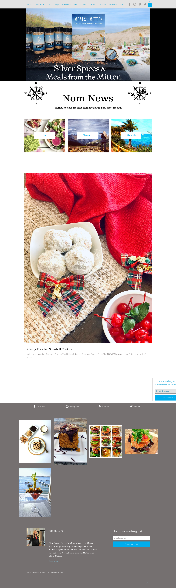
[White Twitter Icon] (131, 406)
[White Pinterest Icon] (99, 406)
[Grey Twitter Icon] (145, 4)
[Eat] (44, 135)
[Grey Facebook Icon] (129, 4)
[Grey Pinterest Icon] (139, 4)
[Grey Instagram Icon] (134, 4)
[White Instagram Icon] (67, 406)
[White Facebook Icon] (34, 406)
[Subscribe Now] (131, 544)
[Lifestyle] (131, 135)
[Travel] (87, 135)
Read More (53, 561)
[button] (150, 4)
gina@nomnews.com (55, 572)
